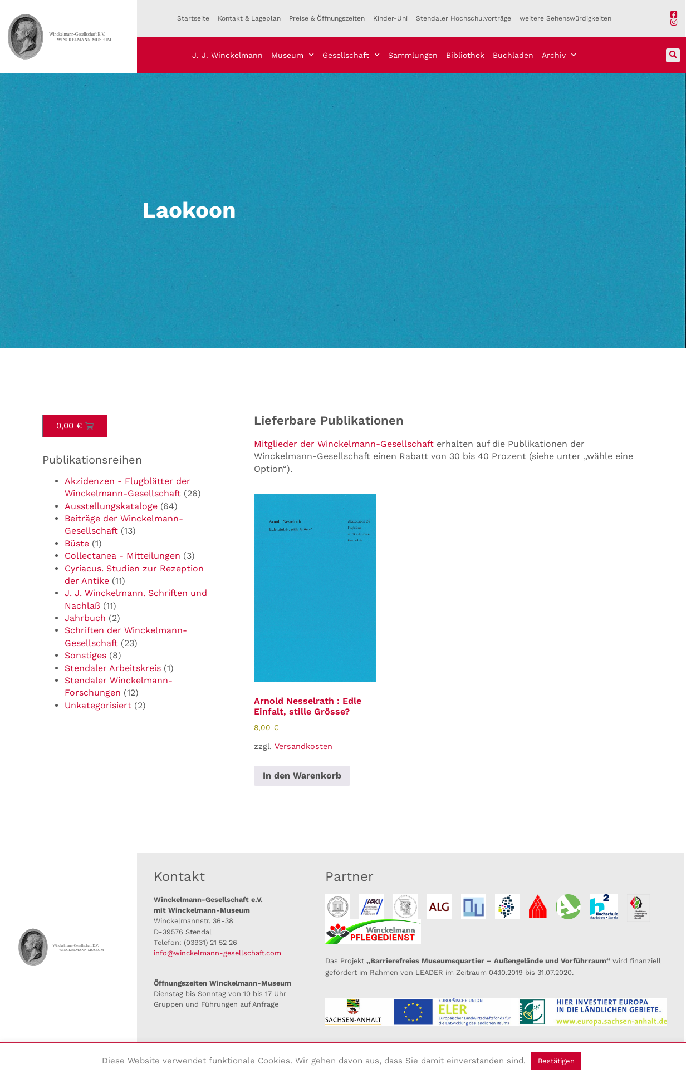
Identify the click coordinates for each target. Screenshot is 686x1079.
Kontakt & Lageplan (249, 18)
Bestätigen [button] (556, 1061)
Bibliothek (465, 55)
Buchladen (513, 55)
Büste (77, 543)
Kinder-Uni (390, 18)
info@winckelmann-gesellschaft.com (217, 953)
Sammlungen (413, 55)
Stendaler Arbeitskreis (113, 668)
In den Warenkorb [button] (302, 775)
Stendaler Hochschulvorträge (463, 18)
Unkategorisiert (98, 705)
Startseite (193, 18)
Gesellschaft (351, 55)
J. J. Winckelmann (227, 55)
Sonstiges (85, 655)
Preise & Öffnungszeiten (327, 18)
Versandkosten (303, 746)
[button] (673, 55)
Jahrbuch (85, 618)
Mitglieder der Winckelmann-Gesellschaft (344, 444)
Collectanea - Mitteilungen (122, 555)
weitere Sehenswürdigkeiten (565, 18)
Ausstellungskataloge (111, 506)
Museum (292, 55)
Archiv (559, 55)
